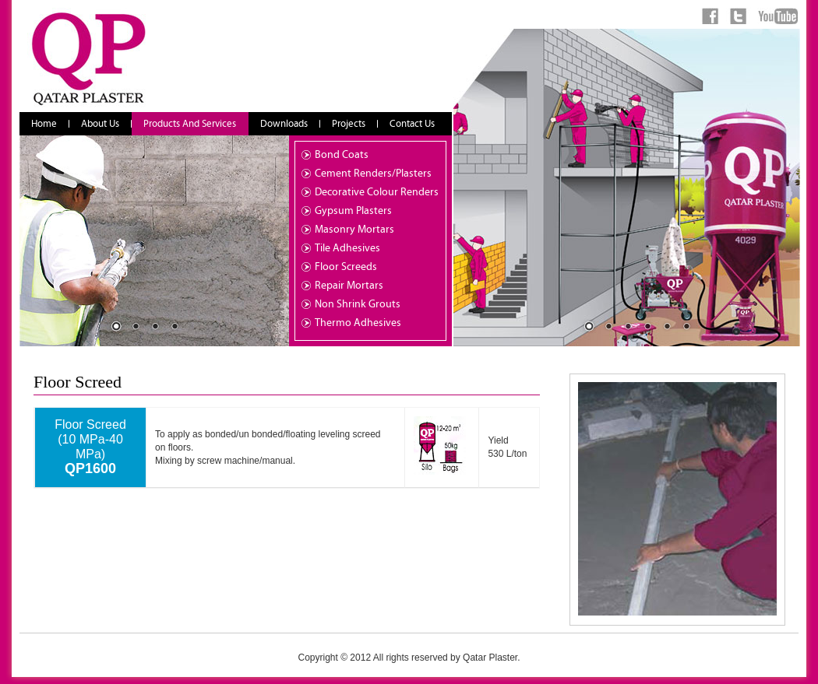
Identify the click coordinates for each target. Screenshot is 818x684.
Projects (348, 124)
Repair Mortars (349, 285)
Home (44, 124)
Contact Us (412, 124)
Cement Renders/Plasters (373, 173)
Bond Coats (341, 155)
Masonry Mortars (354, 229)
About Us (100, 124)
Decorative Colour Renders (377, 192)
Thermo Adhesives (358, 323)
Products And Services (189, 124)
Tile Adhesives (347, 248)
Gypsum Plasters (353, 211)
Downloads (284, 124)
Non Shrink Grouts (357, 304)
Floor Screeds (346, 267)
